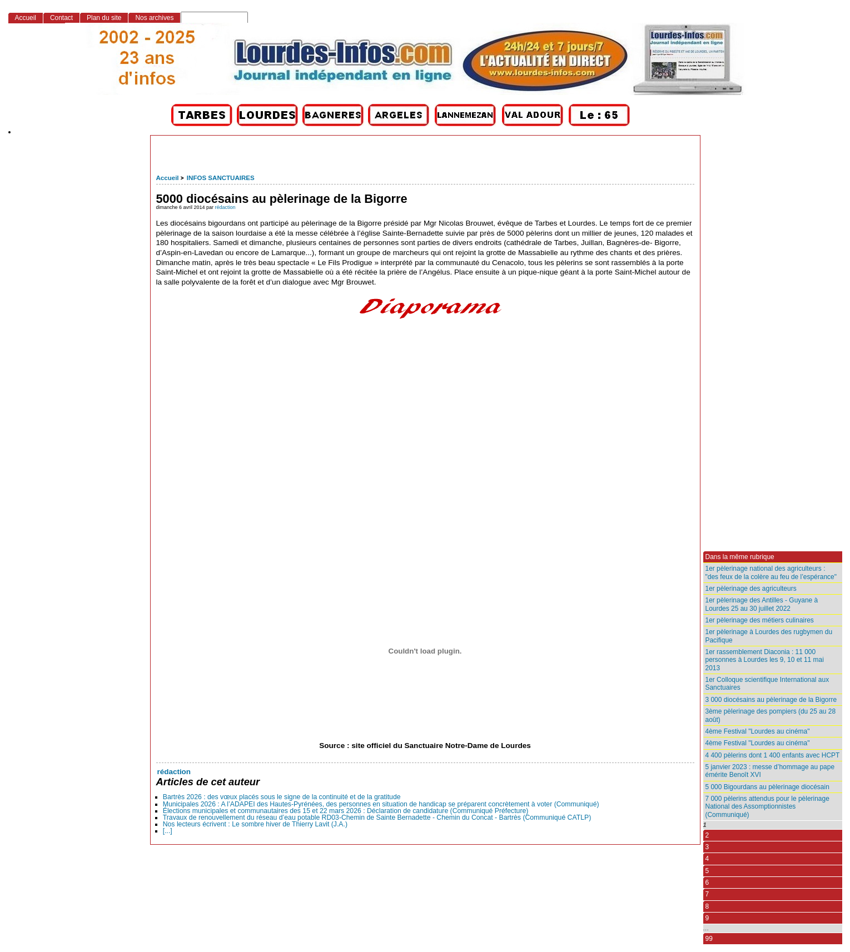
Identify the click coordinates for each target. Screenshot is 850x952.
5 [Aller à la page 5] (707, 871)
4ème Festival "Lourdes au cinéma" (757, 731)
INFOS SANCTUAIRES (221, 178)
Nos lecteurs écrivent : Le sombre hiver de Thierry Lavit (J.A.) (255, 824)
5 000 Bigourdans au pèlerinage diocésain (767, 787)
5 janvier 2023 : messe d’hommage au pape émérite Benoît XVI (770, 771)
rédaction (225, 207)
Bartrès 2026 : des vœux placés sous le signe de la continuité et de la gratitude (282, 797)
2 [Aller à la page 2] (707, 835)
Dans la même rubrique (739, 557)
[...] (167, 831)
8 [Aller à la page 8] (707, 906)
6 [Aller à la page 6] (707, 882)
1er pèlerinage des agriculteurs (751, 588)
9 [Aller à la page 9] (707, 918)
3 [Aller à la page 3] (707, 847)
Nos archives (154, 18)
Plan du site (104, 18)
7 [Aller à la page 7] (707, 894)
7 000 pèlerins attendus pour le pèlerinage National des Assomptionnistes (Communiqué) (767, 807)
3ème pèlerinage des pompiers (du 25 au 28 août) (770, 715)
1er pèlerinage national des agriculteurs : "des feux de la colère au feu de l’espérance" (771, 572)
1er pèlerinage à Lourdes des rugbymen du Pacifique (769, 636)
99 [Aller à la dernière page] (709, 939)
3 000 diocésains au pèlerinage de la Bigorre (771, 700)
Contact (61, 18)
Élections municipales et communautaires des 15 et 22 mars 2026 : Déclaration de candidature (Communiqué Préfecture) (346, 811)
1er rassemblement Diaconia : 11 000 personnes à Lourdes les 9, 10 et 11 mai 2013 (764, 660)
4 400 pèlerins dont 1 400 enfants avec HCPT (772, 755)
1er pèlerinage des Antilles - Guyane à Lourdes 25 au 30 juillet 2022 (761, 604)
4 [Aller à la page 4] (707, 859)
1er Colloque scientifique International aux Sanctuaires (767, 683)
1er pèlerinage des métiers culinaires (759, 620)
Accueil (167, 178)
